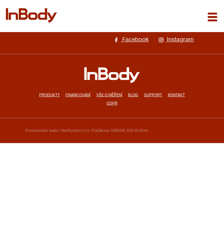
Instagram (176, 40)
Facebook (130, 40)
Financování (77, 95)
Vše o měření (109, 95)
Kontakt (176, 95)
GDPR (112, 103)
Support (153, 95)
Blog (133, 95)
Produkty (49, 95)
